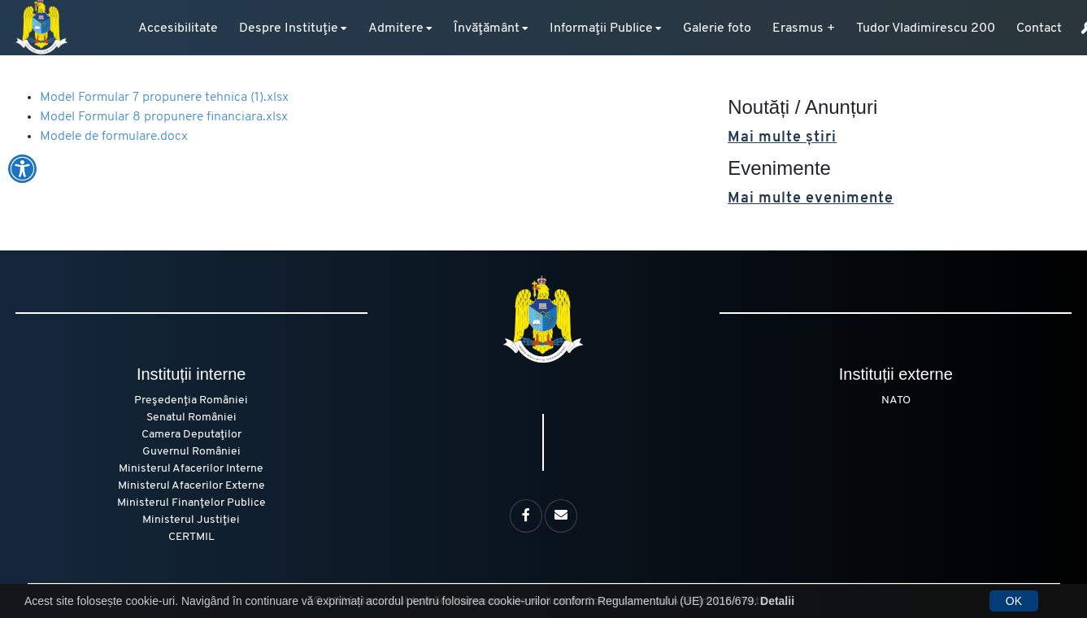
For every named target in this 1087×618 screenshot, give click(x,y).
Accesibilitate (178, 28)
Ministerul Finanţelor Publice (191, 503)
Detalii (777, 600)
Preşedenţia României (191, 400)
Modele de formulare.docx (114, 136)
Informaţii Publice (601, 28)
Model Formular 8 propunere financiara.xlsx (164, 117)
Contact (1039, 28)
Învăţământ (487, 28)
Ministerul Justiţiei (191, 520)
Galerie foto (717, 28)
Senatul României (191, 417)
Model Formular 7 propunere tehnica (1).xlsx (164, 97)
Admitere (396, 28)
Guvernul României (191, 452)
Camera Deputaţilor (191, 435)
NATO (896, 400)
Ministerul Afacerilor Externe (191, 486)
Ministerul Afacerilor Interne (191, 469)
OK (1014, 600)
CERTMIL (191, 537)
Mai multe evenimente (811, 199)
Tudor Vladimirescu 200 (925, 28)
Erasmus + (803, 28)
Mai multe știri (782, 138)
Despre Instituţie (288, 28)
